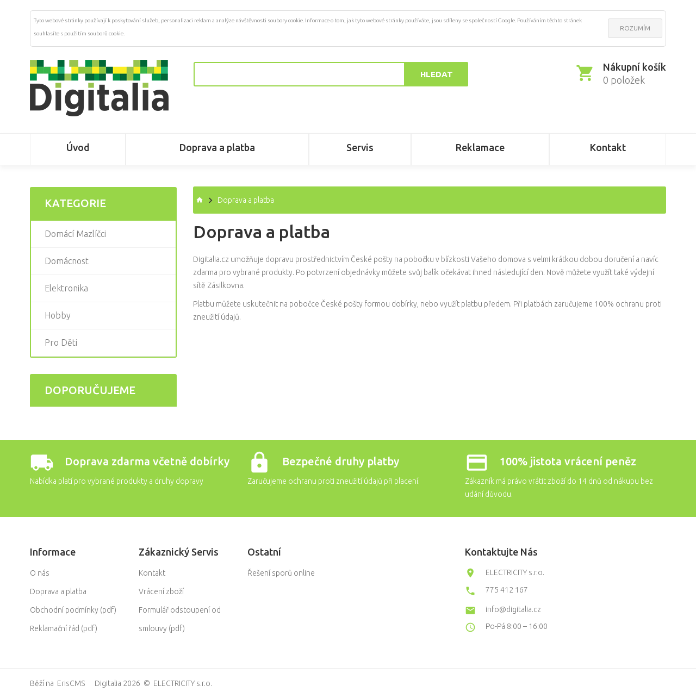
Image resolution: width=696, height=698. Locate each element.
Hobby (58, 315)
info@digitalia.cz (513, 609)
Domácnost (67, 261)
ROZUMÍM (635, 28)
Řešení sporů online (281, 573)
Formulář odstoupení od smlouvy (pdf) (180, 619)
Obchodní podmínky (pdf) (73, 610)
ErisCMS (71, 683)
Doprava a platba (58, 591)
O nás (39, 573)
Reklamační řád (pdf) (63, 628)
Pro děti (61, 342)
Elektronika (66, 288)
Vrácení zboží (161, 591)
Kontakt (152, 573)
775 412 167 (507, 589)
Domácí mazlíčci (75, 234)
